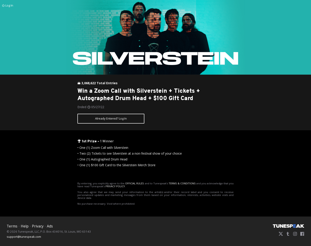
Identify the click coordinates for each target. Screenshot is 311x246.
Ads (50, 226)
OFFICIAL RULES (134, 183)
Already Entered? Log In (111, 118)
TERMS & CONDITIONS (182, 183)
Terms (12, 226)
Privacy (38, 226)
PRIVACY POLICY (115, 186)
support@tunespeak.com (24, 236)
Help (25, 226)
